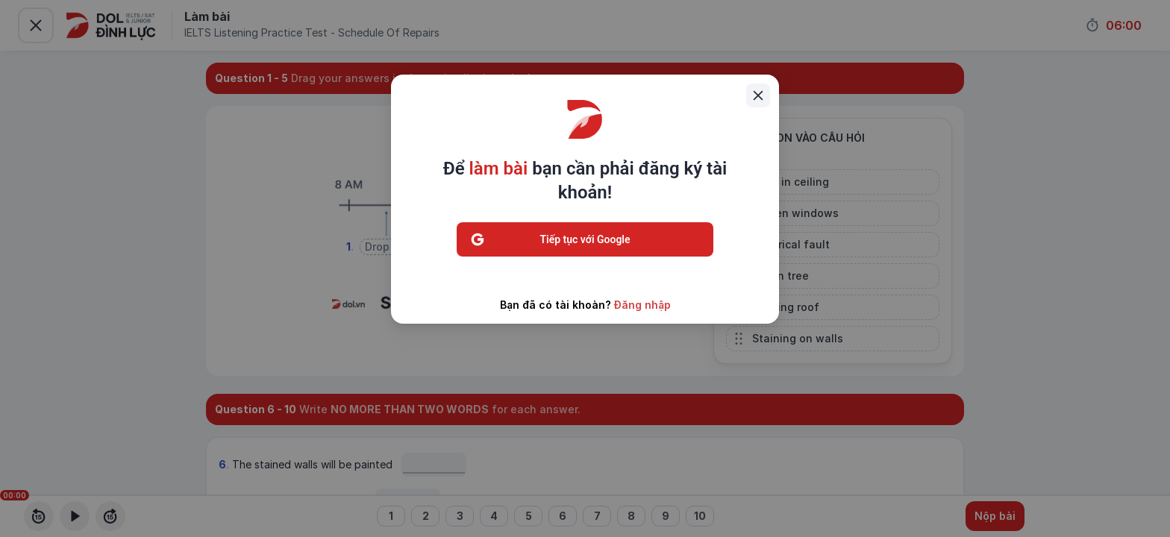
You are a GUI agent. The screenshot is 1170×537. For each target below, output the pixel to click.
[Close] (758, 95)
